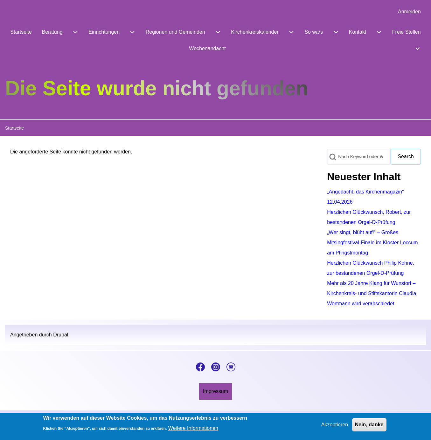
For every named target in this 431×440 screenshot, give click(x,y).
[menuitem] (409, 11)
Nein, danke (369, 426)
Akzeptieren (334, 426)
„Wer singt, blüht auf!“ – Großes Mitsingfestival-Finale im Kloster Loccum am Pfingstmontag (372, 242)
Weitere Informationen (193, 430)
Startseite (14, 128)
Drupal (60, 334)
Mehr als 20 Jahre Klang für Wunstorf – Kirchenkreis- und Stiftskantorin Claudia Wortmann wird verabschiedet (371, 293)
